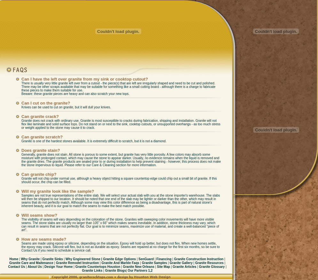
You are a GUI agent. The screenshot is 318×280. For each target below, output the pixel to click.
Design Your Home (58, 266)
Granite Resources (209, 263)
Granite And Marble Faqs (120, 263)
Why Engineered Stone (83, 259)
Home (13, 259)
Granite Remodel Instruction (78, 263)
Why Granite (30, 259)
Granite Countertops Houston (97, 266)
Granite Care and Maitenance (31, 263)
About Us (34, 266)
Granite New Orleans (138, 266)
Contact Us (16, 266)
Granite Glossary (212, 266)
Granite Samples (154, 263)
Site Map (163, 266)
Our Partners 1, (139, 270)
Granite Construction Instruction (198, 259)
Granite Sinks (53, 259)
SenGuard (146, 259)
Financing (163, 259)
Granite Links (93, 270)
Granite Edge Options (118, 259)
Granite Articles (185, 266)
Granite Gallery (181, 263)
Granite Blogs (115, 270)
